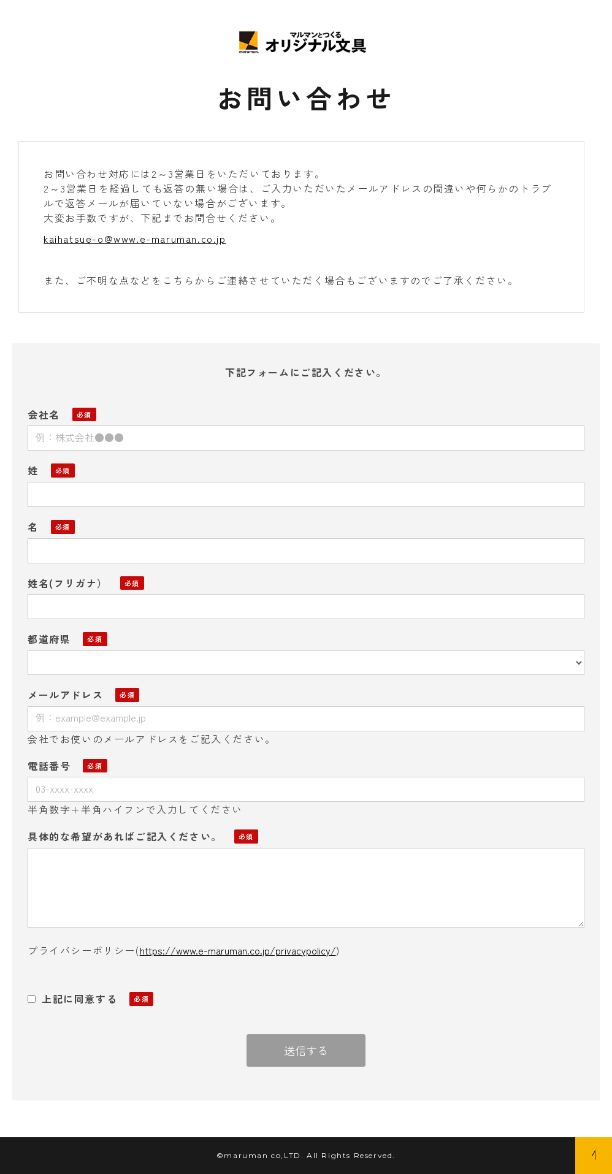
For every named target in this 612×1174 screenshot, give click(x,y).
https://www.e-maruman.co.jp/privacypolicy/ (238, 950)
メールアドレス (65, 694)
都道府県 (49, 638)
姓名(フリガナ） (68, 583)
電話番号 (49, 765)
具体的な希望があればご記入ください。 (125, 836)
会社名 (44, 414)
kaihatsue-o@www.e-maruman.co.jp (135, 238)
